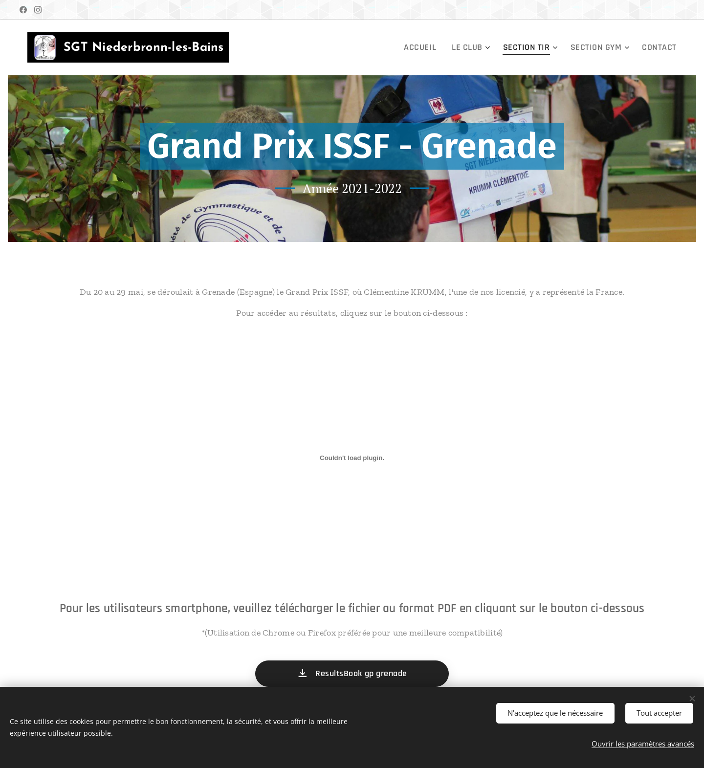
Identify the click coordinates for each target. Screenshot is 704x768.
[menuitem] (443, 47)
